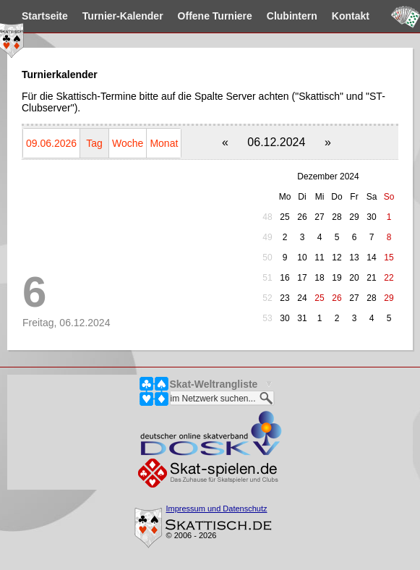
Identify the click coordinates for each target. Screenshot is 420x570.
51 (267, 278)
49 (267, 237)
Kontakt (350, 16)
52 (267, 298)
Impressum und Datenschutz (216, 508)
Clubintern (292, 16)
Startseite (45, 16)
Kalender (122, 16)
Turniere (215, 16)
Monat (164, 143)
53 (267, 318)
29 (354, 217)
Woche (127, 143)
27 (319, 217)
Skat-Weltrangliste (214, 384)
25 (284, 217)
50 (267, 257)
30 (371, 217)
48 (267, 217)
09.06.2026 (51, 143)
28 (336, 217)
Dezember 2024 (328, 176)
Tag (94, 143)
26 (302, 217)
